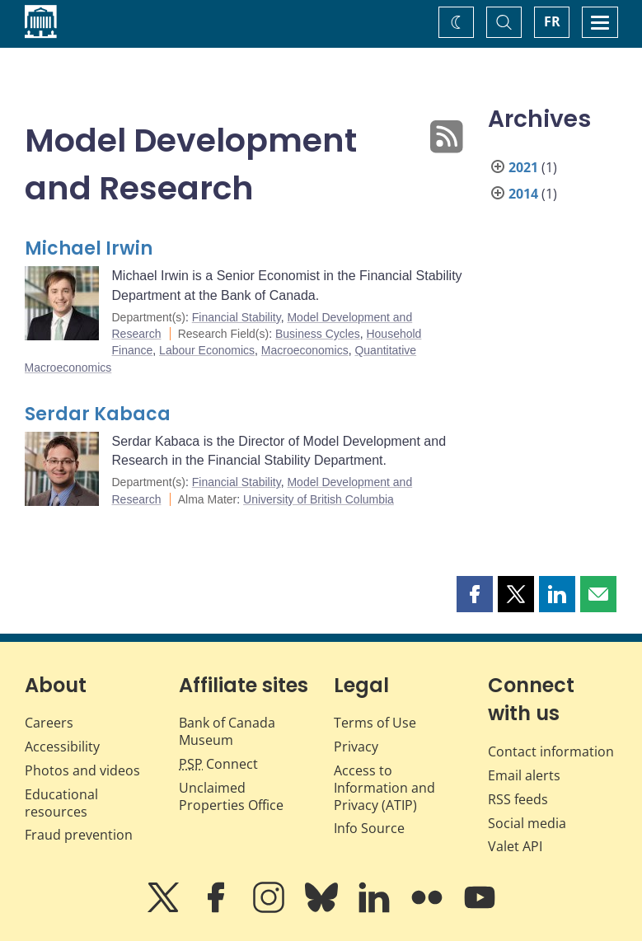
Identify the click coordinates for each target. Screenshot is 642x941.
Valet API (515, 846)
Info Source (369, 828)
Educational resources (61, 803)
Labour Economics (207, 350)
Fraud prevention (79, 835)
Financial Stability (236, 317)
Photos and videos (82, 770)
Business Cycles (317, 333)
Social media (527, 823)
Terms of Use (375, 723)
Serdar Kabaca (98, 414)
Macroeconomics (305, 350)
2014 (523, 194)
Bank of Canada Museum (227, 731)
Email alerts (524, 775)
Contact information (551, 751)
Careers (49, 723)
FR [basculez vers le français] (552, 21)
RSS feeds (518, 799)
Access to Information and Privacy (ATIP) (384, 787)
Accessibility (62, 746)
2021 (523, 167)
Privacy (356, 746)
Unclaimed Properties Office (231, 796)
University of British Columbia (318, 499)
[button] (475, 594)
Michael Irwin (88, 248)
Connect (218, 764)
